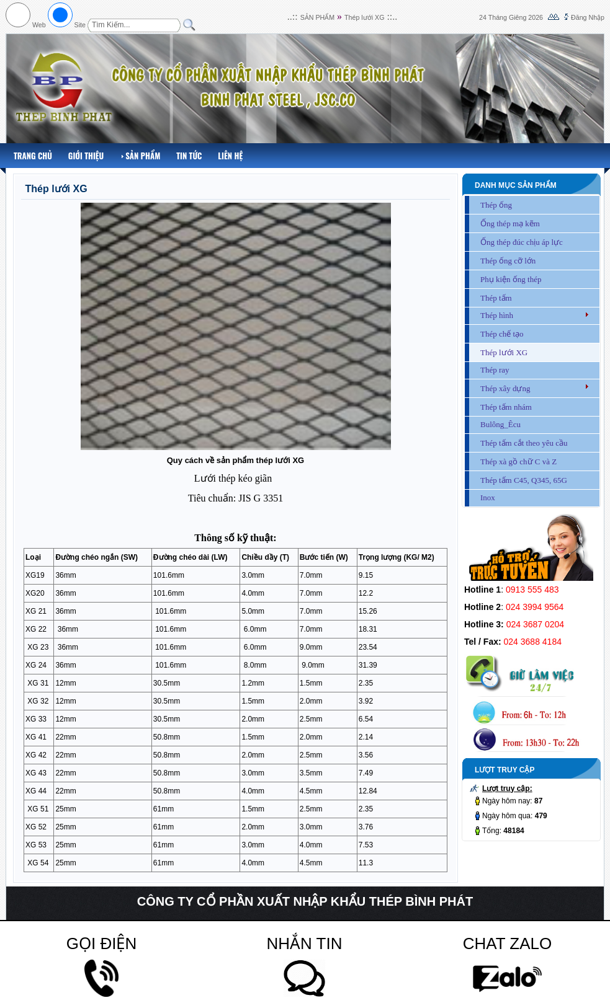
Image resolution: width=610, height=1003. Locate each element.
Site (80, 25)
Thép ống (496, 205)
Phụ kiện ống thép (510, 279)
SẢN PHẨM (317, 17)
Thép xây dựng (505, 388)
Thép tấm (496, 298)
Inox (487, 497)
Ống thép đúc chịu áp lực (521, 242)
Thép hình (496, 315)
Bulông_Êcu (500, 424)
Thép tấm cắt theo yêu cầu (524, 443)
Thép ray (494, 369)
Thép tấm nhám (506, 407)
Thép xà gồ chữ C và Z (518, 461)
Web (39, 25)
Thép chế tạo (502, 333)
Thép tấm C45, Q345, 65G (523, 480)
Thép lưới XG (364, 17)
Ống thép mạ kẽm (510, 223)
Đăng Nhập (587, 17)
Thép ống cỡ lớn (508, 260)
